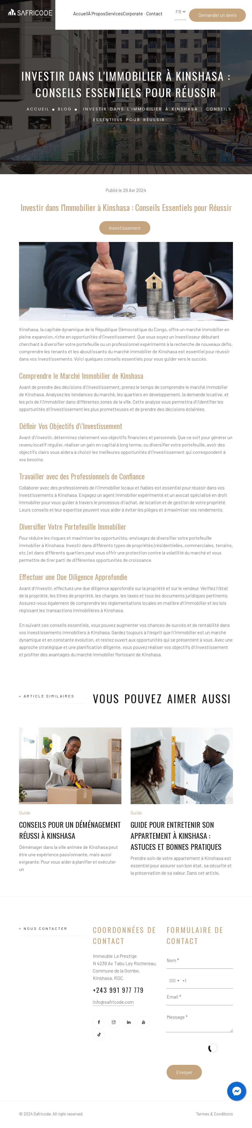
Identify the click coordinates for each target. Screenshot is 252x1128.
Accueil (80, 13)
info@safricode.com (113, 1002)
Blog (65, 109)
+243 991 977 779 (118, 990)
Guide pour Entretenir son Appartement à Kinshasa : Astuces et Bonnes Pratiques (176, 835)
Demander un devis (217, 15)
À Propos (96, 13)
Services (114, 13)
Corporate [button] (134, 13)
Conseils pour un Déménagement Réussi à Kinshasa (70, 830)
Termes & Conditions (214, 1113)
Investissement (125, 228)
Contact (154, 13)
